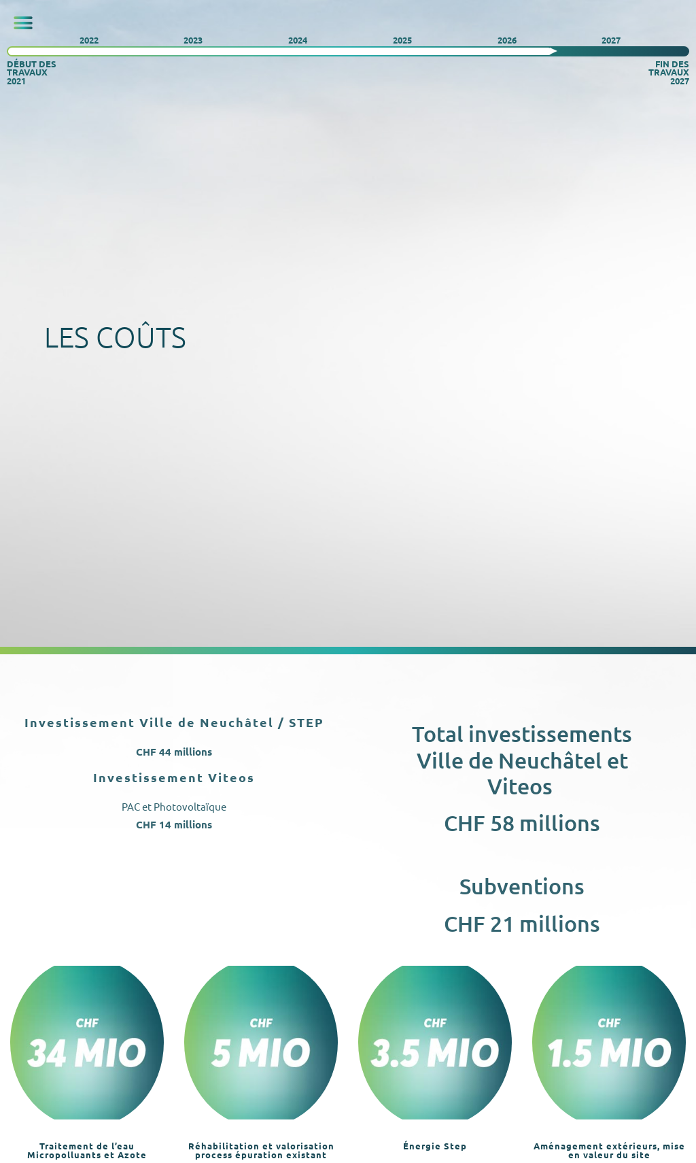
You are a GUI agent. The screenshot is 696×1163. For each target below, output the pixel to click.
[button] (23, 23)
